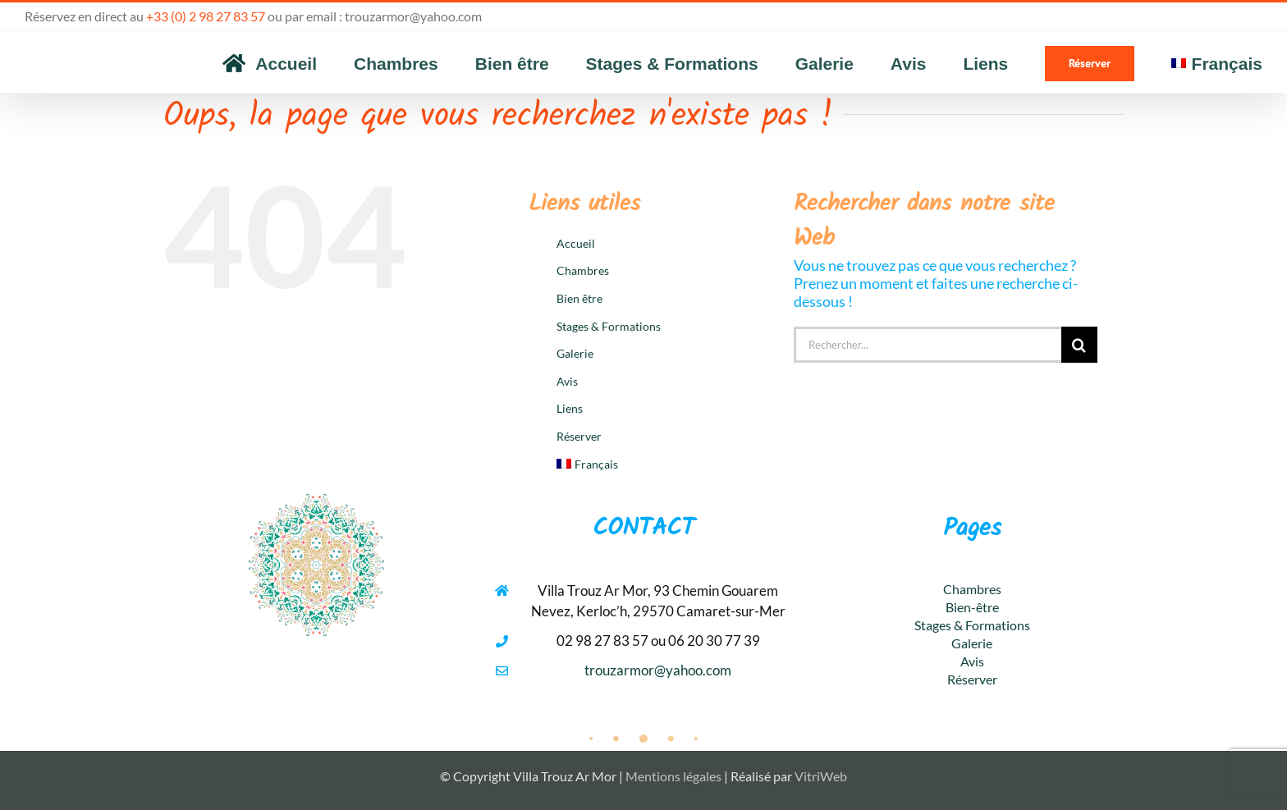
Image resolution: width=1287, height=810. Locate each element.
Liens (569, 408)
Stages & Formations (608, 326)
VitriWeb (821, 776)
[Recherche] (1079, 345)
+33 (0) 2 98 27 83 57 (205, 16)
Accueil (575, 243)
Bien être (579, 298)
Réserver (579, 436)
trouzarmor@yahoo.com (413, 16)
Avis (567, 381)
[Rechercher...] (927, 345)
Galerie (574, 353)
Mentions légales (673, 776)
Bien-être (972, 607)
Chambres (582, 270)
